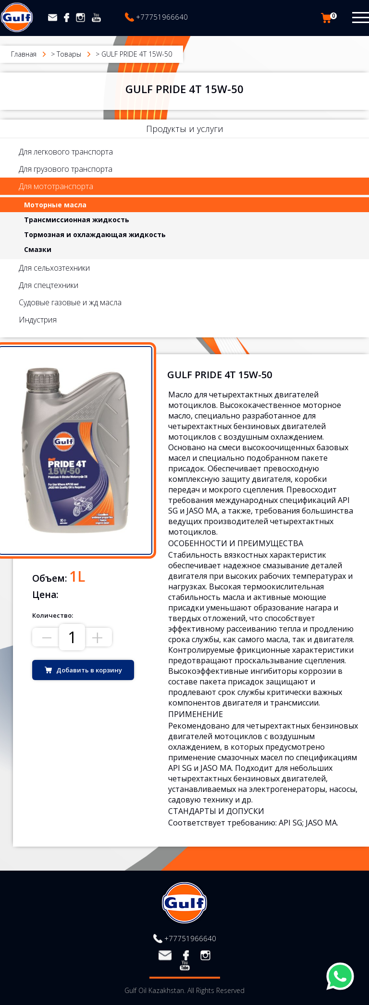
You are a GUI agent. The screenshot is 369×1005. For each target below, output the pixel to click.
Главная (24, 54)
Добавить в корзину (89, 670)
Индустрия (38, 319)
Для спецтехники (48, 285)
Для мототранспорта (56, 186)
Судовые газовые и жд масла (70, 302)
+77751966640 (162, 17)
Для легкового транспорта (66, 151)
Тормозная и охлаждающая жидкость (95, 234)
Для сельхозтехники (54, 268)
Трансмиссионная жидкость (76, 219)
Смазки (37, 249)
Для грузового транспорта (65, 169)
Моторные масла (55, 204)
